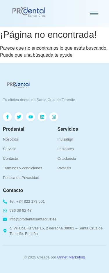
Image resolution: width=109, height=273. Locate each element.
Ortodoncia (67, 158)
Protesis (64, 168)
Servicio (9, 149)
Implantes (66, 149)
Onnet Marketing (71, 257)
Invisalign (65, 139)
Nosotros (10, 139)
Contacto (10, 158)
